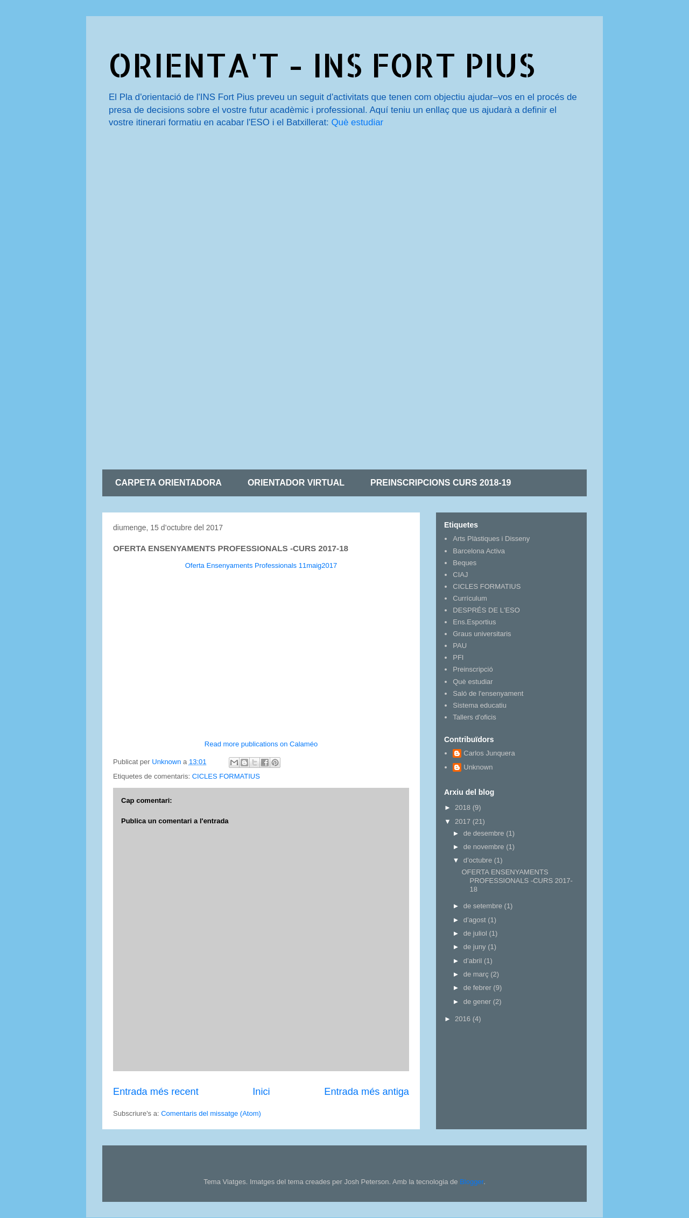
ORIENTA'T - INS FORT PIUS (321, 65)
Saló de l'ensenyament (488, 693)
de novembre (485, 847)
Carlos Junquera (489, 753)
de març (477, 974)
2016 (464, 1019)
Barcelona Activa (479, 551)
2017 (464, 821)
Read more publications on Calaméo (261, 744)
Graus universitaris (482, 634)
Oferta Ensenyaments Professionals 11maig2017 (261, 565)
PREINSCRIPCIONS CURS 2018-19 (440, 482)
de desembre (485, 833)
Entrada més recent (156, 1091)
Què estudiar (357, 122)
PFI (458, 657)
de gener (478, 1002)
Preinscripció (473, 669)
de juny (475, 947)
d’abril (473, 961)
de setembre (483, 906)
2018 (464, 807)
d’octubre (478, 860)
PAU (460, 646)
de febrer (478, 988)
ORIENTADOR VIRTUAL (296, 482)
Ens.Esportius (474, 622)
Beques (464, 563)
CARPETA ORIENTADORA (168, 482)
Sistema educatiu (480, 705)
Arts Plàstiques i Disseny (491, 539)
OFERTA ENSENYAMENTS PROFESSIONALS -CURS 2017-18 (516, 880)
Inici (261, 1091)
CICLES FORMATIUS (226, 776)
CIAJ (460, 575)
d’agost (475, 920)
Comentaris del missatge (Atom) (211, 1113)
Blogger (471, 1182)
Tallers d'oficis (474, 717)
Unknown (478, 767)
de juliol (476, 933)
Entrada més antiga (366, 1091)
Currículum (470, 598)
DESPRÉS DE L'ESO (486, 610)
